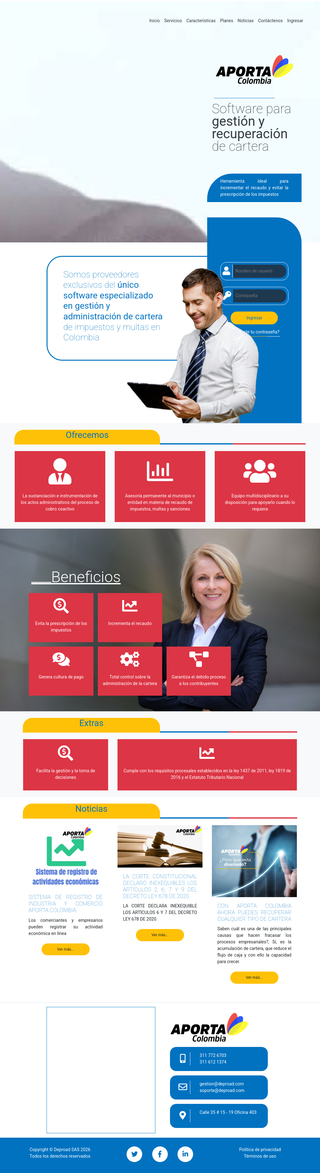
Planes (226, 20)
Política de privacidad (260, 1149)
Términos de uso (260, 1156)
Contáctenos (270, 20)
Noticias (246, 20)
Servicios (173, 20)
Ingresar (295, 20)
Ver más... (65, 949)
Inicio (155, 20)
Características (201, 20)
